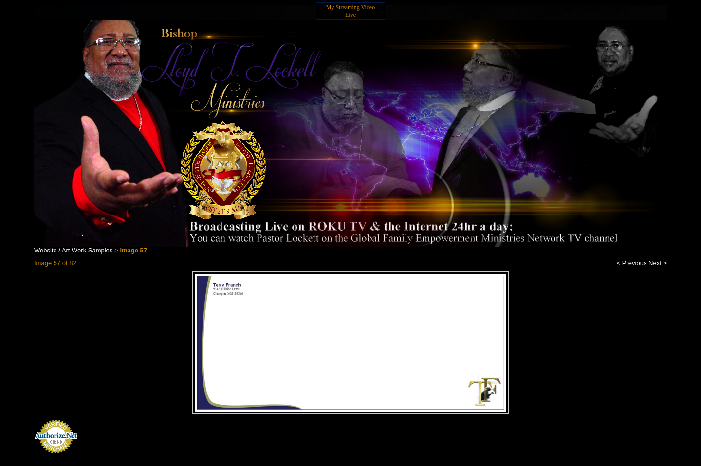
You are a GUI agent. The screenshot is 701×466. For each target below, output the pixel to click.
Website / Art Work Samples (73, 250)
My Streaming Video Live (350, 11)
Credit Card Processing (56, 459)
